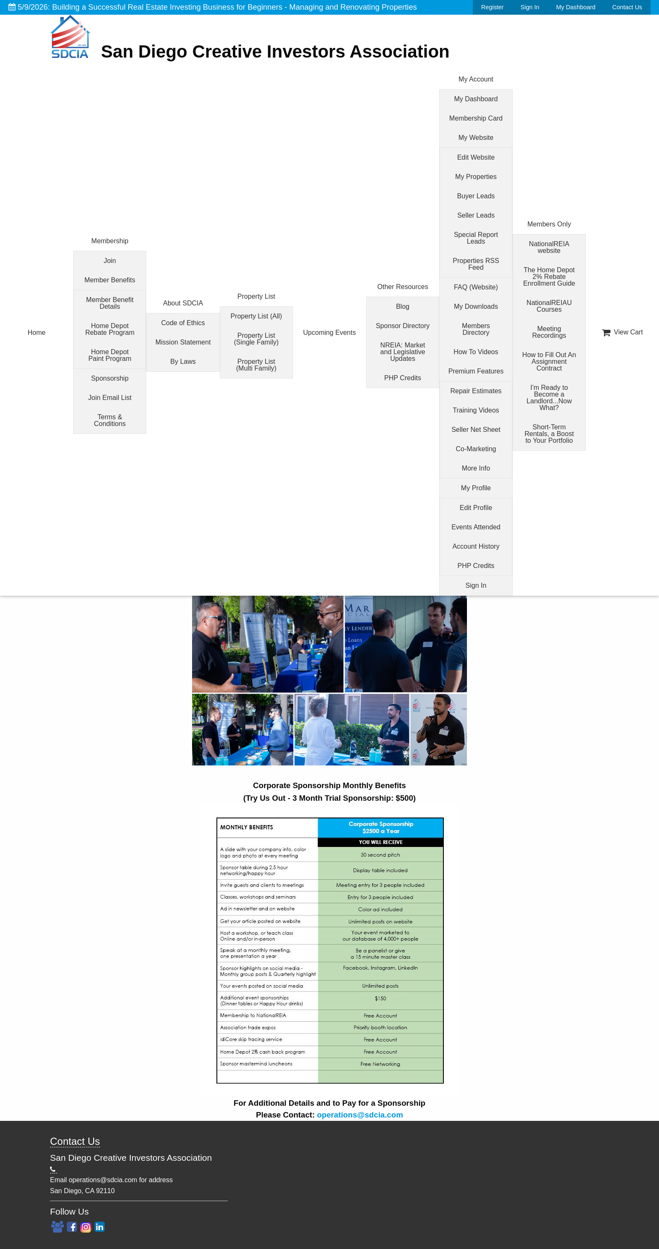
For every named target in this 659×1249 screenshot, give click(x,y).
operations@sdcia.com (360, 1114)
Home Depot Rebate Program (109, 329)
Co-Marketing (476, 448)
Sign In (529, 7)
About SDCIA (183, 303)
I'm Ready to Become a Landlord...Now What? (549, 397)
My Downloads (476, 306)
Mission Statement (183, 342)
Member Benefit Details (110, 303)
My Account (476, 79)
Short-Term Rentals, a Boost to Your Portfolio (549, 433)
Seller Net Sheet (476, 429)
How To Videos (475, 351)
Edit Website (476, 157)
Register (492, 7)
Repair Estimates (476, 390)
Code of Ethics (183, 322)
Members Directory (476, 329)
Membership (109, 241)
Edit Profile (476, 507)
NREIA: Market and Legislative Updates (402, 352)
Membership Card (476, 118)
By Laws (182, 361)
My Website (476, 137)
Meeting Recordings (549, 332)
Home (37, 332)
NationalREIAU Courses (549, 306)
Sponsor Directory (403, 325)
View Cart (622, 332)
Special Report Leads (476, 238)
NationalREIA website (549, 247)
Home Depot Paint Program (109, 355)
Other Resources (402, 286)
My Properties (476, 176)
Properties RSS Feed (476, 264)
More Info (476, 468)
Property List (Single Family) (256, 339)
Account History (475, 546)
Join (110, 260)
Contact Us (627, 7)
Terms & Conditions (110, 420)
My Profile (476, 488)
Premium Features (476, 371)
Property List (256, 296)
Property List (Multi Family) (256, 365)
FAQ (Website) (476, 287)
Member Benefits (109, 280)
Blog (402, 306)
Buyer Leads (476, 196)
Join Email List (110, 397)
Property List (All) (256, 316)
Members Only (549, 224)
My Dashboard (576, 7)
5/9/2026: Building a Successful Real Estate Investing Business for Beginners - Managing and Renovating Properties (212, 7)
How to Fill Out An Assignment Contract (549, 361)
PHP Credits (402, 377)
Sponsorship (110, 378)
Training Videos (476, 410)
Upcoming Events (329, 332)
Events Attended (476, 527)
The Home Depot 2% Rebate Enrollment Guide (549, 276)
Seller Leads (476, 215)
